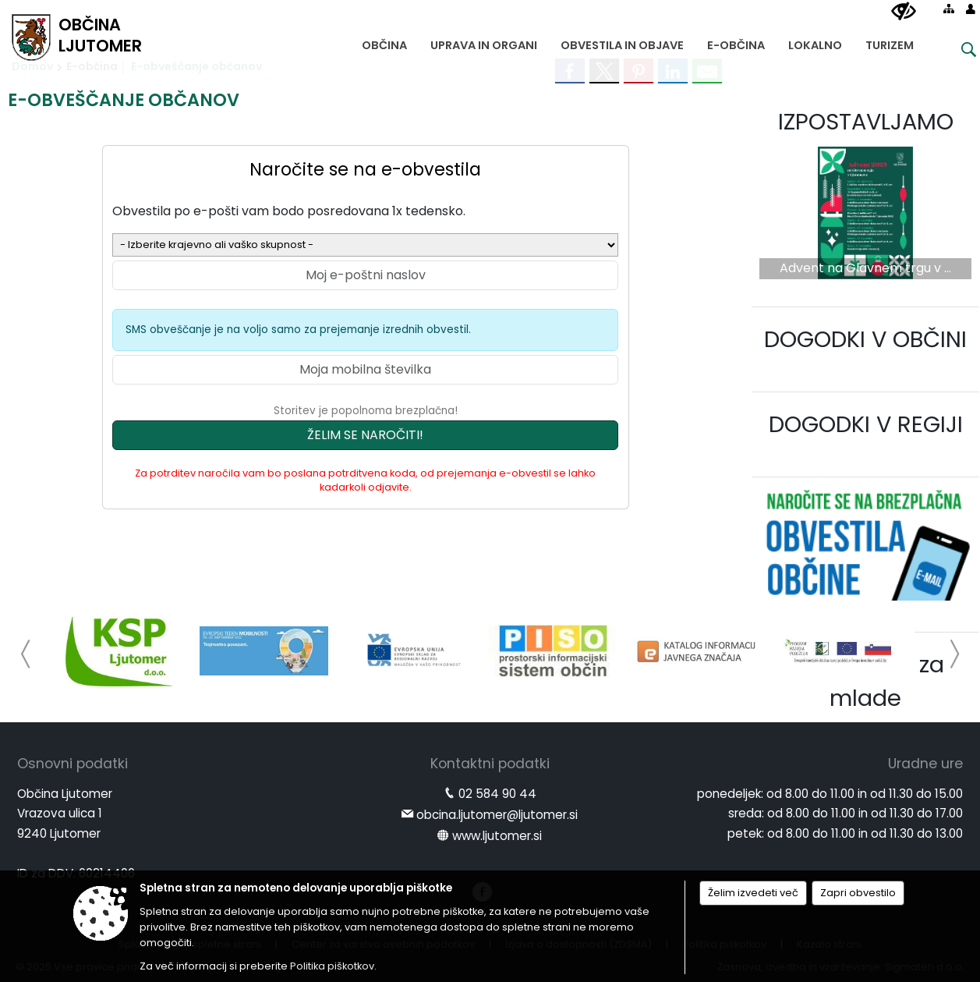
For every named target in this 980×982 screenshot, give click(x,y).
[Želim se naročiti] (364, 435)
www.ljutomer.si (497, 836)
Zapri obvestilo (858, 892)
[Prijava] (970, 8)
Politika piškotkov (332, 966)
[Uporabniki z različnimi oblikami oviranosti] (903, 11)
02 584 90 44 (497, 793)
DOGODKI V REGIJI (866, 424)
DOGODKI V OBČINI (865, 339)
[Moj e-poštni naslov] (364, 275)
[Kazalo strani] (948, 8)
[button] (26, 654)
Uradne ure (925, 763)
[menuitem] (384, 42)
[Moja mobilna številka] (364, 370)
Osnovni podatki (72, 763)
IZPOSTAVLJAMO (865, 121)
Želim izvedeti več (753, 892)
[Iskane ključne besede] (956, 51)
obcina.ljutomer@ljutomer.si (497, 815)
